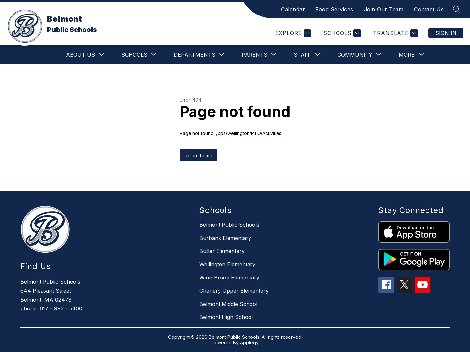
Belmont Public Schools (229, 224)
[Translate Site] (394, 33)
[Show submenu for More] (407, 55)
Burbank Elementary (225, 238)
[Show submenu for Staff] (302, 55)
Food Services (334, 9)
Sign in (445, 33)
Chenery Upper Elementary (234, 290)
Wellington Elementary (227, 264)
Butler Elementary (222, 251)
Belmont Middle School (228, 304)
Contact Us (429, 9)
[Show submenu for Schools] (134, 55)
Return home (198, 155)
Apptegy (249, 342)
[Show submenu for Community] (355, 55)
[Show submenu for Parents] (254, 55)
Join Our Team (384, 9)
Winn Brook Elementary (229, 277)
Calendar (293, 9)
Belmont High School (226, 317)
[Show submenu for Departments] (194, 55)
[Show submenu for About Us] (80, 55)
